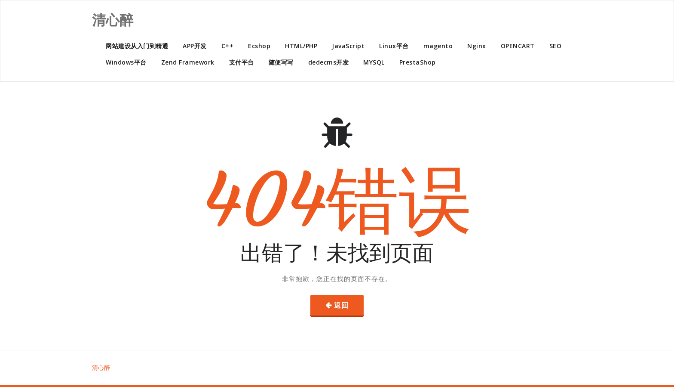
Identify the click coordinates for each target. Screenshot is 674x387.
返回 (341, 305)
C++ (227, 46)
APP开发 (195, 46)
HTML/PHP (301, 46)
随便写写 (281, 62)
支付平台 (241, 62)
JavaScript (348, 46)
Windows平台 (126, 62)
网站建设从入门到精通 (137, 46)
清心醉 (101, 367)
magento (438, 46)
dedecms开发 (328, 62)
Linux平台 (394, 46)
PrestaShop (417, 62)
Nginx (476, 46)
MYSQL (374, 62)
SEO (555, 46)
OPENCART (518, 46)
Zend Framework (187, 62)
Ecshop (259, 46)
